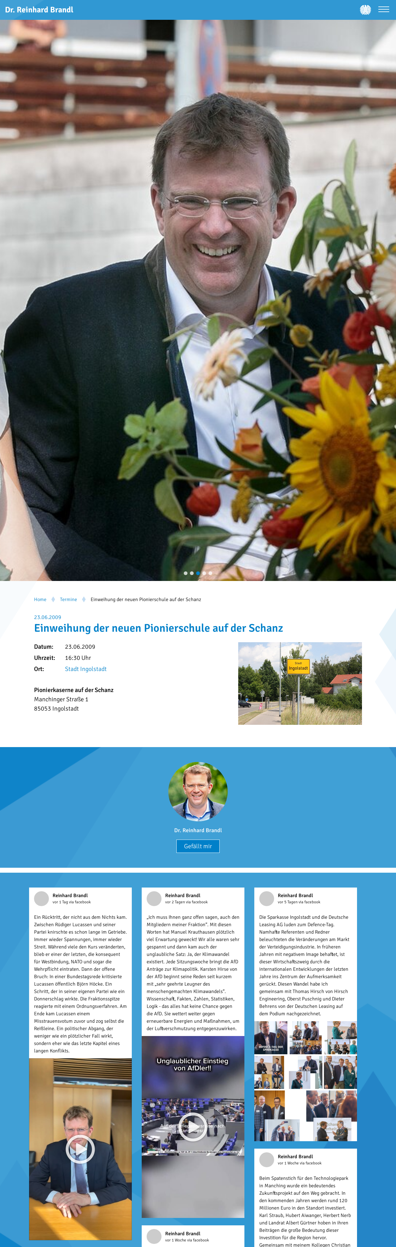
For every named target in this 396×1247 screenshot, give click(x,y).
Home (40, 599)
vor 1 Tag (61, 902)
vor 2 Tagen (175, 902)
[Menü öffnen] (384, 10)
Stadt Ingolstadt (86, 669)
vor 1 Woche (289, 1163)
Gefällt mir (198, 846)
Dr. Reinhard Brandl (198, 830)
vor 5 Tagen (288, 902)
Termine (68, 599)
